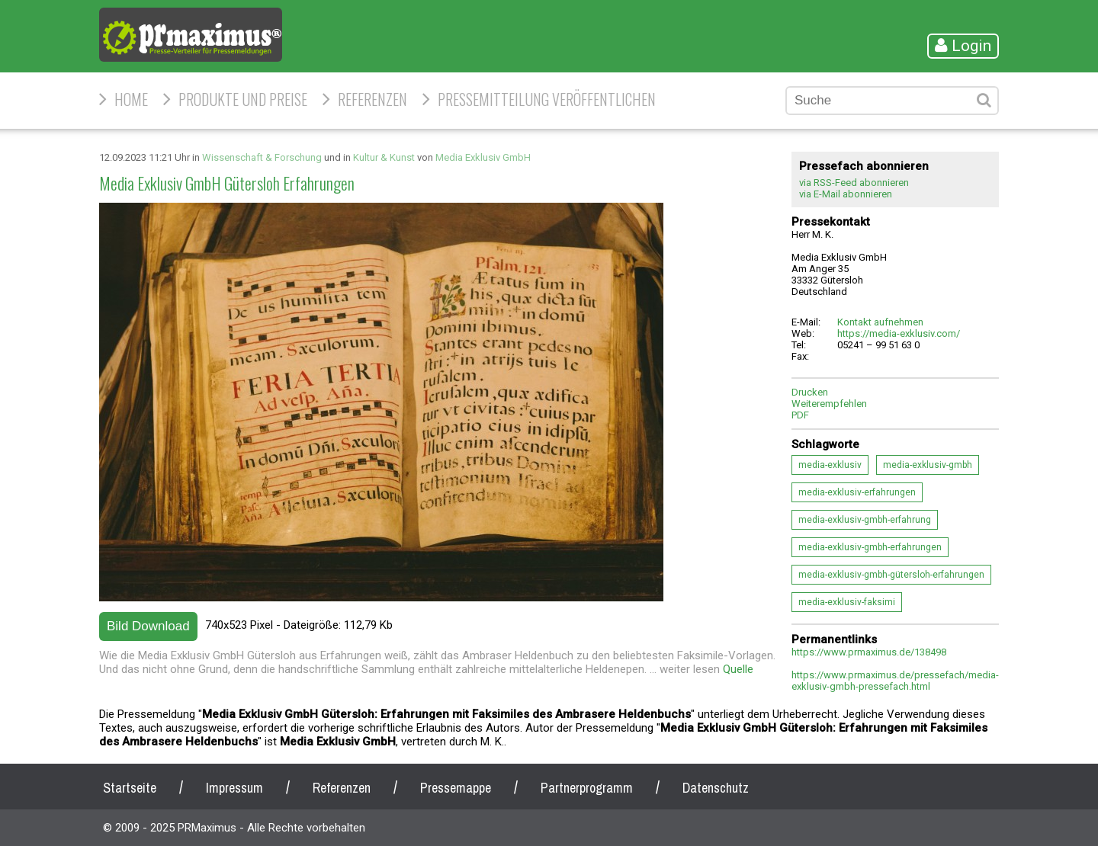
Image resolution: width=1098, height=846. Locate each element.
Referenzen (372, 99)
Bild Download (148, 626)
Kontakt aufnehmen (880, 322)
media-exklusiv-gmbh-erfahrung (864, 519)
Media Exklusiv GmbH (483, 157)
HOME (131, 99)
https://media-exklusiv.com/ (898, 333)
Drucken (809, 392)
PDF (800, 415)
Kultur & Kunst (384, 157)
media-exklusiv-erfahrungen (857, 492)
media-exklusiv (830, 465)
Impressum (234, 787)
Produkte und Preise (242, 99)
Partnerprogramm (587, 787)
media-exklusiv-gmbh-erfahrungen (870, 547)
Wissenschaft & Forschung (262, 157)
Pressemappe (455, 787)
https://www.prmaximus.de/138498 (868, 652)
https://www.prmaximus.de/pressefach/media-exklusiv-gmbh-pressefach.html (895, 680)
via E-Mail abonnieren (845, 194)
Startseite (129, 787)
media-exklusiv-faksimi (846, 602)
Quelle (738, 669)
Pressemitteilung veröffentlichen (547, 99)
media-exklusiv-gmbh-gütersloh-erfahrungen (891, 574)
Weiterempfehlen (829, 403)
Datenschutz (715, 787)
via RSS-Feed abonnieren (854, 182)
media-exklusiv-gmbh (927, 465)
